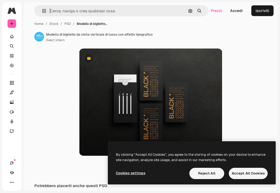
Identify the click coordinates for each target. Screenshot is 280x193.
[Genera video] (14, 111)
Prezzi (216, 10)
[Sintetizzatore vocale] (14, 121)
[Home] (12, 36)
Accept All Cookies (248, 173)
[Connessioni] (12, 163)
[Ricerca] (12, 46)
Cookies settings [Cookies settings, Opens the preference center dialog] (130, 173)
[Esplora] (12, 65)
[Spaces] (14, 92)
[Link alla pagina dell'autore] (39, 37)
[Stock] (12, 55)
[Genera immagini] (14, 102)
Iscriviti (262, 10)
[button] (42, 11)
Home (38, 24)
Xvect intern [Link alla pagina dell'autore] (55, 40)
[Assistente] (14, 131)
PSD (67, 24)
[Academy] (12, 172)
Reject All (206, 173)
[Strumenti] (12, 83)
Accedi (236, 10)
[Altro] (12, 182)
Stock (53, 24)
